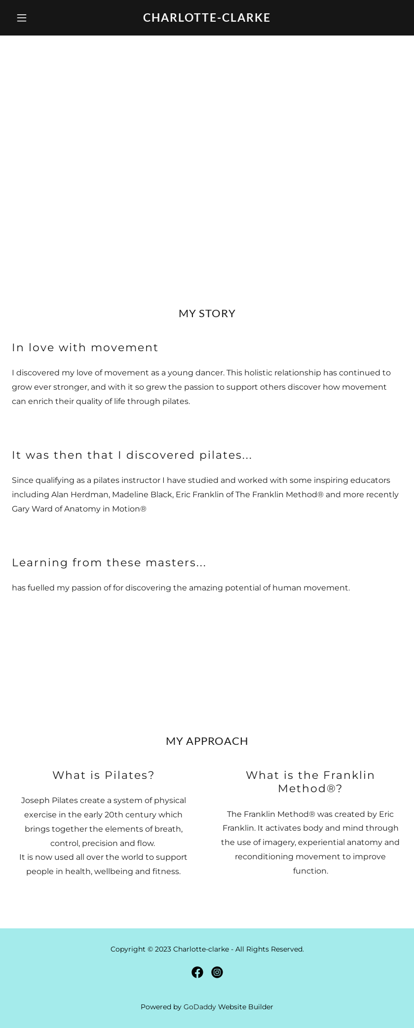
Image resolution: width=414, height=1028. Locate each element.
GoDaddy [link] (200, 1006)
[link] (207, 19)
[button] (41, 18)
